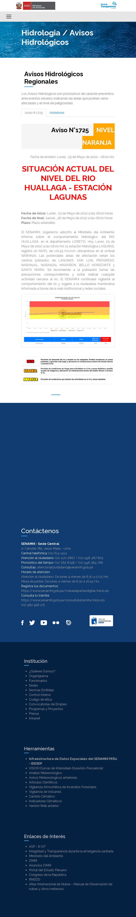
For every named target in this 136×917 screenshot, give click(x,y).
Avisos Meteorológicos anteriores (53, 778)
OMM (33, 861)
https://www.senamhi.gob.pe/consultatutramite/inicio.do (63, 600)
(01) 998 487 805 (90, 558)
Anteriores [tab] (57, 113)
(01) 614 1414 (57, 553)
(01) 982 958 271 (33, 605)
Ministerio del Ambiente (46, 856)
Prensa (34, 713)
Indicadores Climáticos (45, 801)
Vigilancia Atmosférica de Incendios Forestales (62, 787)
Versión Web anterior (44, 806)
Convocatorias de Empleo (48, 704)
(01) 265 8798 (65, 562)
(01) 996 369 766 (90, 562)
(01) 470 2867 (65, 558)
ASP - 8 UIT (37, 846)
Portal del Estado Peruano (48, 870)
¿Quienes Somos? (42, 671)
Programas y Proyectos (46, 709)
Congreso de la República (47, 875)
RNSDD (34, 879)
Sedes (33, 685)
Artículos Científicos (43, 782)
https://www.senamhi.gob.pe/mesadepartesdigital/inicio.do (65, 591)
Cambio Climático (42, 796)
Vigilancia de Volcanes (45, 792)
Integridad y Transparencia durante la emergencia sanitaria (71, 851)
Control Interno (40, 695)
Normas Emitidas (41, 690)
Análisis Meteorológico (45, 773)
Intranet (34, 718)
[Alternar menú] (9, 17)
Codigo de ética (40, 699)
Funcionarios (38, 681)
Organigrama (38, 676)
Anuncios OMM (40, 865)
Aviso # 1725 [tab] (34, 113)
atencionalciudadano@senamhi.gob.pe (65, 567)
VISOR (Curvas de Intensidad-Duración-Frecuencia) (66, 768)
